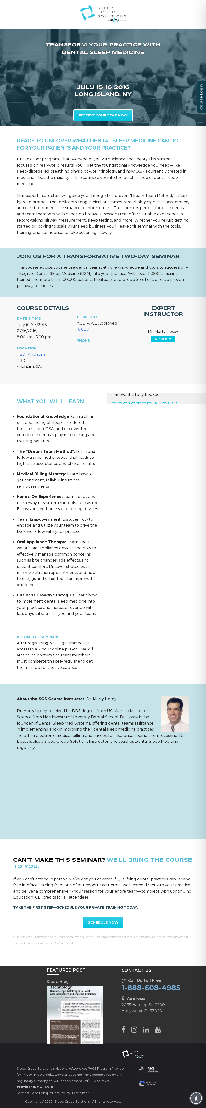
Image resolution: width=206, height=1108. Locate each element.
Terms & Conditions (32, 1093)
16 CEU (83, 329)
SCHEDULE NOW (103, 922)
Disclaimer (80, 1093)
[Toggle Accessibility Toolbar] (196, 1098)
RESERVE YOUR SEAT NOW (103, 115)
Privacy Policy (59, 1093)
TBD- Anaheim (31, 354)
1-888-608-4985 (151, 987)
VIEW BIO (163, 339)
